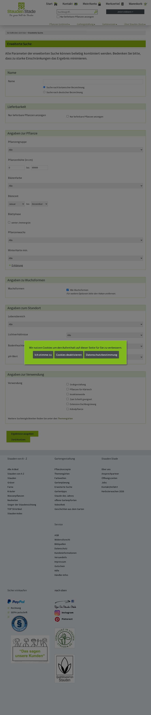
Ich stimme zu (43, 355)
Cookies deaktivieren (69, 355)
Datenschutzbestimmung (101, 355)
